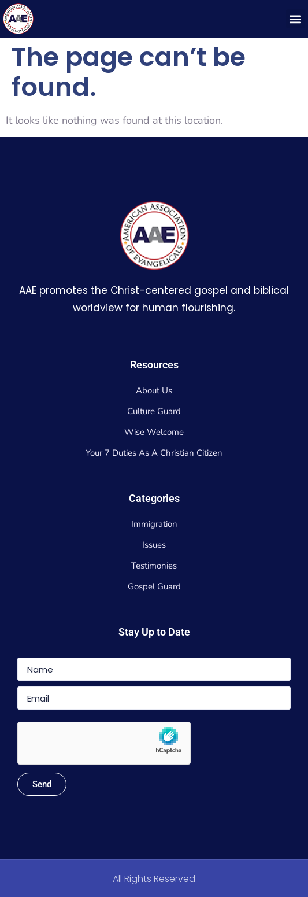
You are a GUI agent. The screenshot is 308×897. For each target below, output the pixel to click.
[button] (295, 18)
